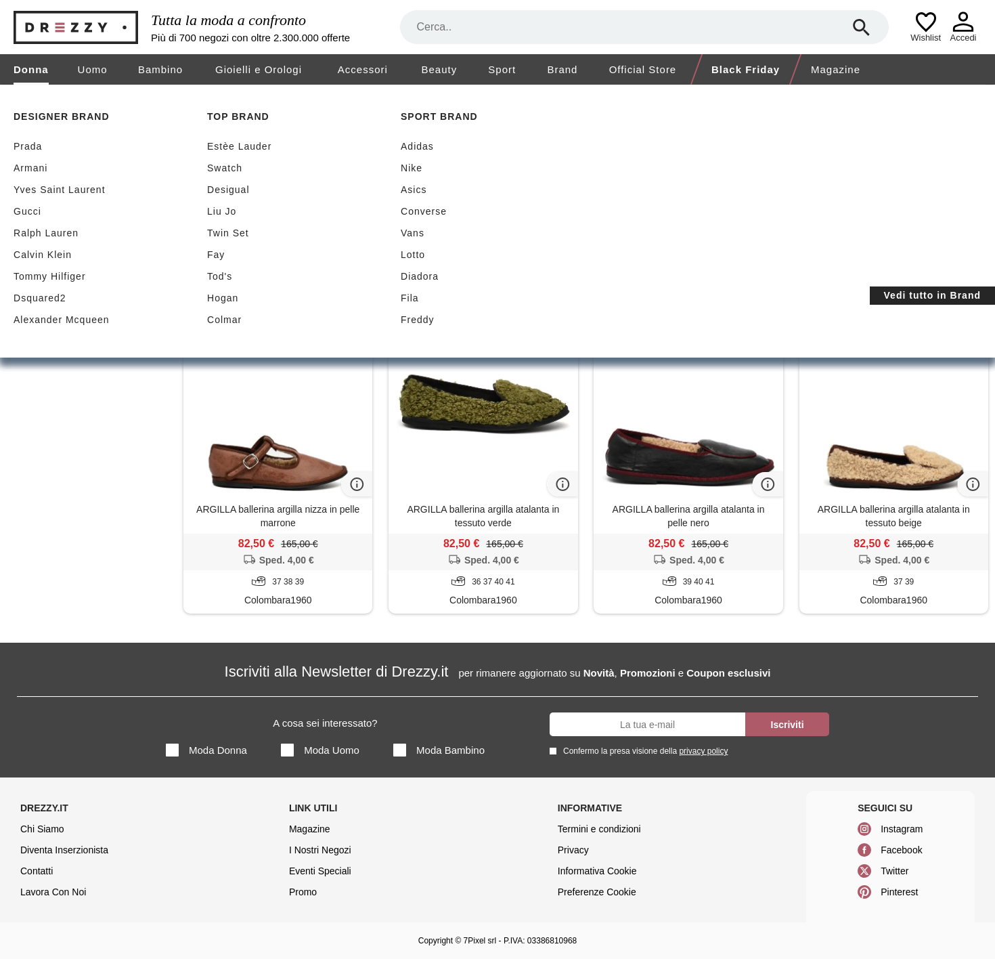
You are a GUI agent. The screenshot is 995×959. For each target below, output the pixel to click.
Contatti (36, 871)
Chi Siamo (42, 829)
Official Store (643, 69)
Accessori (363, 69)
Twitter (894, 871)
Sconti (221, 184)
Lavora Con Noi (53, 892)
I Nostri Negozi (320, 850)
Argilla (216, 250)
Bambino (160, 69)
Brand (562, 69)
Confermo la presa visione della (643, 751)
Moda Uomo (320, 750)
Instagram (902, 829)
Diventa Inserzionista (64, 850)
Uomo (93, 69)
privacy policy (703, 751)
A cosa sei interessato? (325, 723)
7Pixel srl (480, 940)
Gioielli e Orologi (258, 69)
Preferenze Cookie (597, 892)
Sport (502, 69)
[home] (12, 97)
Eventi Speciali (320, 871)
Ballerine (84, 268)
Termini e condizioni (599, 829)
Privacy (573, 850)
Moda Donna (206, 750)
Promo (303, 892)
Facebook (901, 850)
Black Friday (746, 69)
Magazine (835, 69)
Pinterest (899, 892)
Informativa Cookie (597, 871)
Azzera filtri (279, 249)
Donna (31, 69)
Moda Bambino (439, 750)
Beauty (439, 69)
